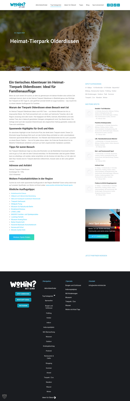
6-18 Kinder (98, 111)
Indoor (111, 127)
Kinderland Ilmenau (18, 209)
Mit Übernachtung (108, 157)
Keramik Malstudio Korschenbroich (23, 225)
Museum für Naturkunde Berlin (22, 207)
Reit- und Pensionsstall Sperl (104, 151)
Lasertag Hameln (17, 217)
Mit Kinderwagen (108, 115)
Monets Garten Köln (18, 230)
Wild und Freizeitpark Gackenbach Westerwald (25, 199)
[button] (4, 396)
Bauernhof (114, 153)
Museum (115, 131)
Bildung (111, 111)
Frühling (116, 111)
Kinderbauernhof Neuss (18, 193)
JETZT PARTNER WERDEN (96, 255)
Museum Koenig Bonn (19, 220)
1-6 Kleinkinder (99, 125)
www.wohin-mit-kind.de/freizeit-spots (59, 185)
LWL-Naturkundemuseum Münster (106, 139)
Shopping (97, 193)
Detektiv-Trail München (102, 108)
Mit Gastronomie (109, 189)
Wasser (108, 193)
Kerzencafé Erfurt (17, 227)
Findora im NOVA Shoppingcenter (106, 183)
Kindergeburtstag (104, 113)
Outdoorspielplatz (105, 175)
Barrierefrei (105, 111)
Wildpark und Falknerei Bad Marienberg (23, 196)
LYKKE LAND (15, 212)
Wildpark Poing (16, 204)
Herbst (97, 113)
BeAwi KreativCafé (17, 222)
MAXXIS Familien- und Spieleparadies (24, 214)
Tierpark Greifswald (18, 201)
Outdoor (115, 115)
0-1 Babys (98, 168)
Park (96, 116)
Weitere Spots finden (21, 237)
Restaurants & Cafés (104, 116)
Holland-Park (99, 165)
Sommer (113, 116)
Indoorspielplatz (99, 129)
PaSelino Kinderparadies (103, 123)
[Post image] (89, 113)
